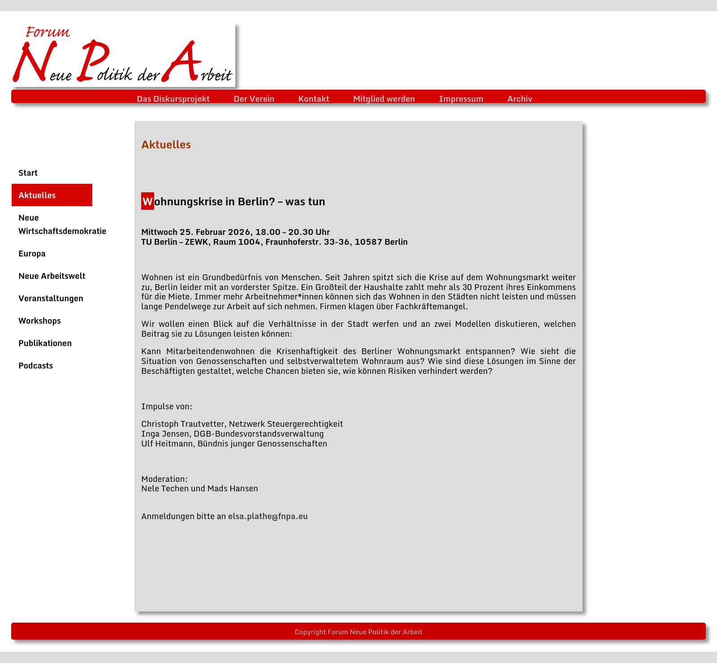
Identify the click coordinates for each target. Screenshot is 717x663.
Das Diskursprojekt (173, 98)
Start (28, 172)
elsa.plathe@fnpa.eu (268, 516)
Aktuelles (37, 195)
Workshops (39, 320)
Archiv (519, 98)
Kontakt (313, 98)
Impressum (461, 98)
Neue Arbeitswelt (52, 275)
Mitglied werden (384, 98)
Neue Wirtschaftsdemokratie (62, 224)
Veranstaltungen (50, 298)
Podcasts (35, 365)
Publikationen (45, 343)
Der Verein (253, 98)
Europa (32, 253)
